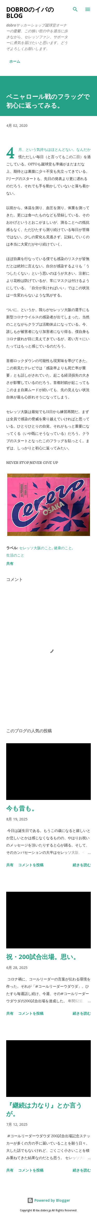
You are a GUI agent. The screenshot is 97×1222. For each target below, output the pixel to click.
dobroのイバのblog (30, 12)
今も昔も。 (22, 808)
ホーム (14, 61)
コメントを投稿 (30, 864)
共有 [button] (9, 563)
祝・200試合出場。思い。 (42, 956)
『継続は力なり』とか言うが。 (44, 1109)
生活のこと (15, 555)
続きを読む (82, 864)
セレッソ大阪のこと (35, 547)
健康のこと (63, 547)
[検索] (75, 9)
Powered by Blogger (48, 1200)
